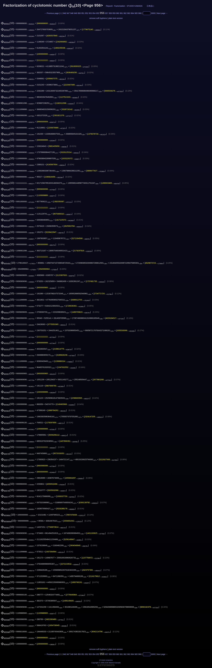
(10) (7, 23)
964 (132, 13)
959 (113, 13)
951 (82, 13)
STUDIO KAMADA (134, 6)
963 (128, 13)
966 (139, 13)
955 (97, 13)
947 (68, 13)
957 (106, 13)
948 (71, 13)
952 (86, 13)
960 (117, 13)
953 (90, 13)
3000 (153, 13)
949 (75, 13)
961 (121, 13)
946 (64, 13)
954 (93, 13)
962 (125, 13)
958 (110, 13)
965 (136, 13)
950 (79, 13)
